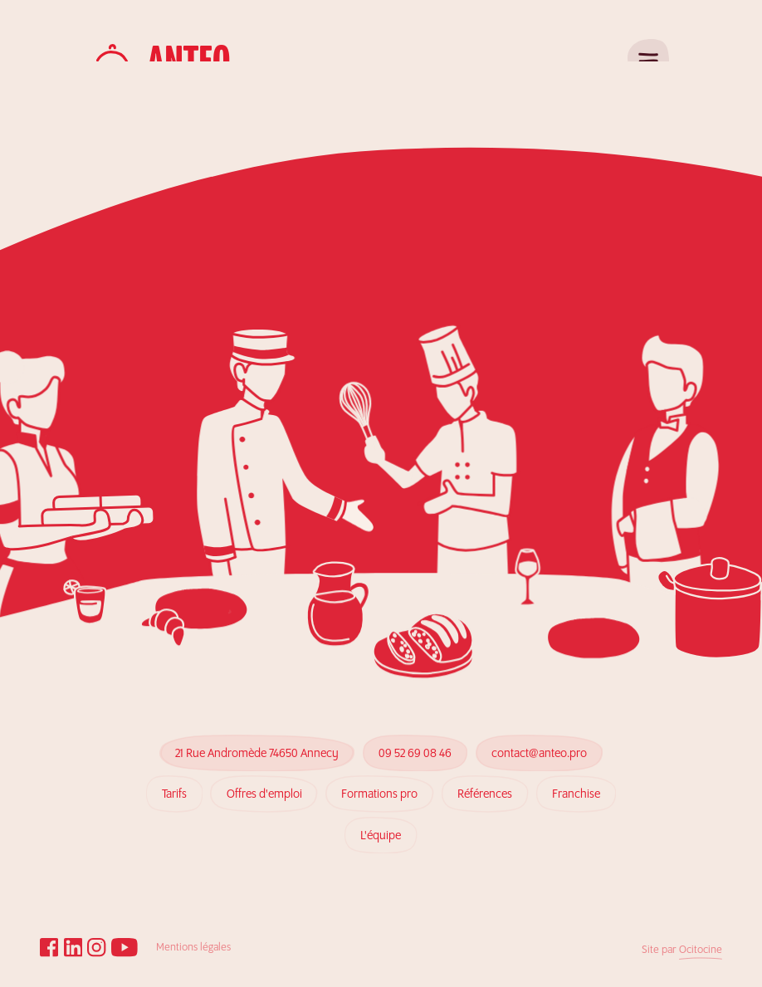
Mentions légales (193, 948)
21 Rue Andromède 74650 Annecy (257, 752)
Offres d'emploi (264, 772)
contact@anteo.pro (539, 748)
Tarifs (174, 782)
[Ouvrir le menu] (648, 60)
